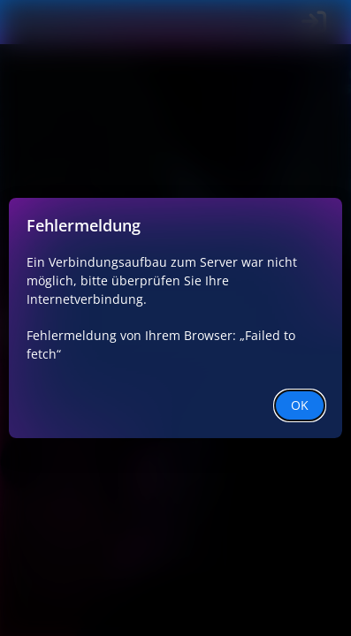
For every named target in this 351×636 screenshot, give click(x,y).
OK (300, 405)
